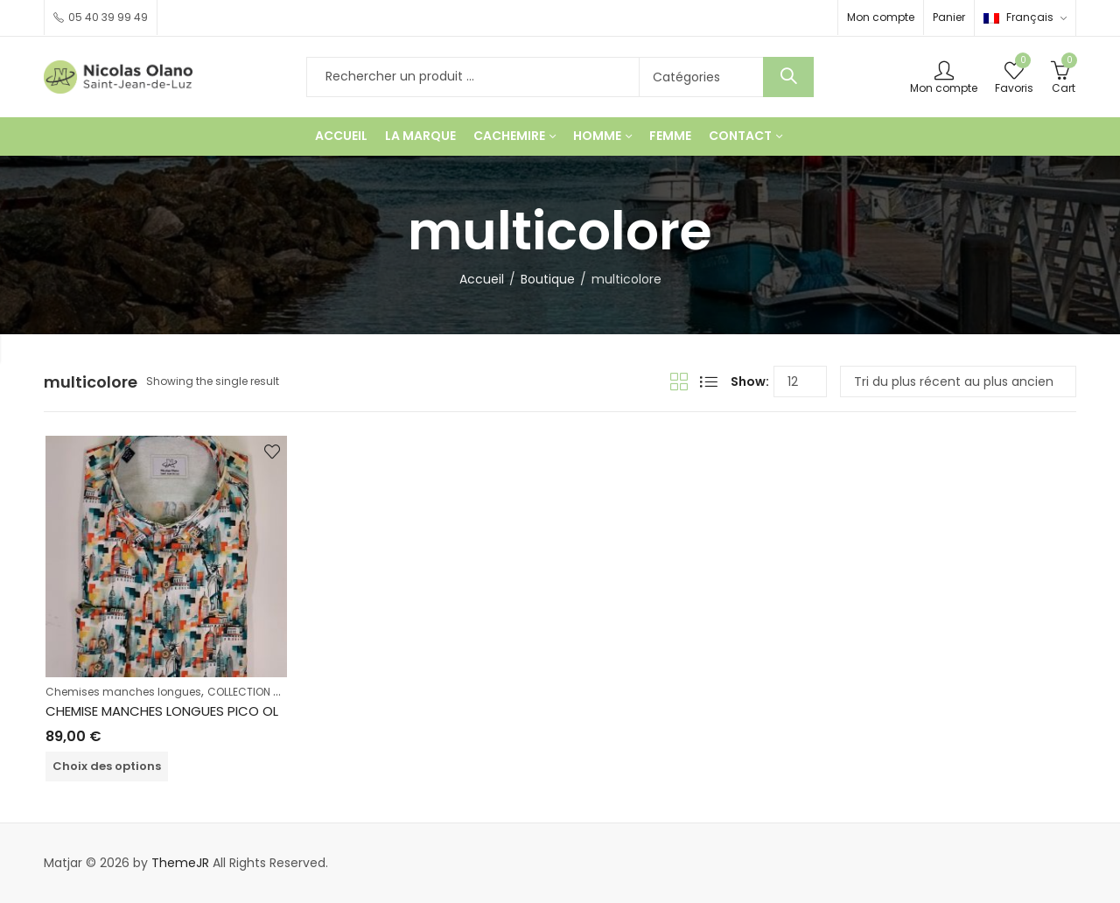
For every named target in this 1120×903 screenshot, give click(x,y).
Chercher (788, 77)
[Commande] (958, 381)
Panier (949, 17)
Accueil (481, 279)
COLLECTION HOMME (259, 691)
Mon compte (880, 17)
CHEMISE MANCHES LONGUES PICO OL (162, 711)
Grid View (679, 381)
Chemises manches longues (123, 691)
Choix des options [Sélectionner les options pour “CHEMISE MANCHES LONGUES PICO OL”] (106, 766)
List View (709, 381)
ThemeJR (180, 863)
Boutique (548, 279)
